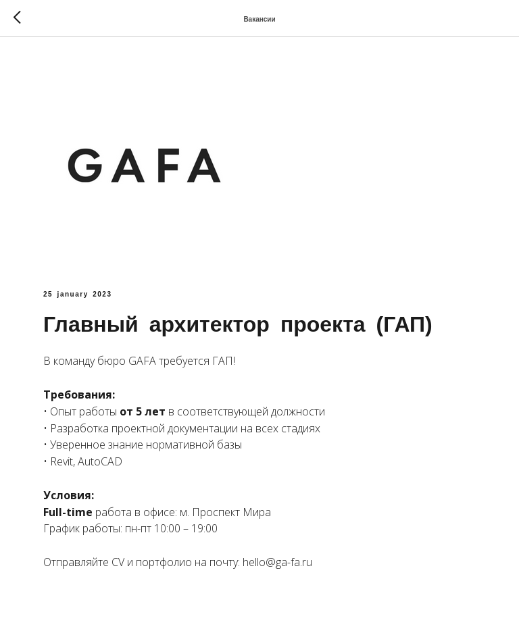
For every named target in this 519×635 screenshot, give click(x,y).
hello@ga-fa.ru (277, 562)
